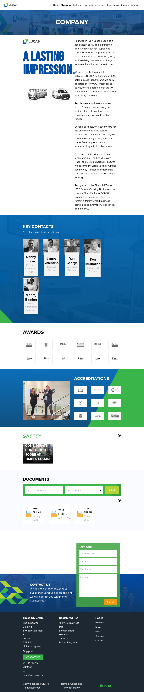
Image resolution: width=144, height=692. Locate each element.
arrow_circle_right (119, 435)
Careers (125, 5)
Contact (134, 5)
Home (56, 5)
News (100, 5)
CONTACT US (33, 657)
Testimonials (90, 5)
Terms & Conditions (71, 684)
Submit (111, 490)
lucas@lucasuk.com (33, 674)
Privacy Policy (72, 688)
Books (116, 5)
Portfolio (77, 5)
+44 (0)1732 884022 (31, 665)
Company (66, 5)
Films (108, 5)
